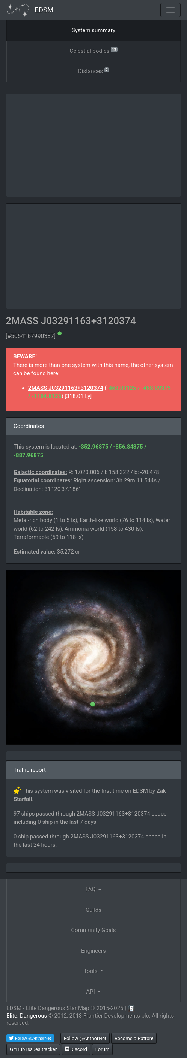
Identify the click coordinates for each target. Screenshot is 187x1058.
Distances (93, 71)
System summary (93, 30)
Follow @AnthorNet (85, 1038)
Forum (102, 1049)
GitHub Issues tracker (33, 1049)
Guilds (93, 910)
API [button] (91, 991)
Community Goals (93, 930)
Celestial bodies (93, 50)
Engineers (93, 950)
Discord (76, 1049)
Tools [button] (91, 971)
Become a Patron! (134, 1038)
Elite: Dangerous (26, 1015)
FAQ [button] (91, 889)
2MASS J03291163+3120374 (65, 388)
